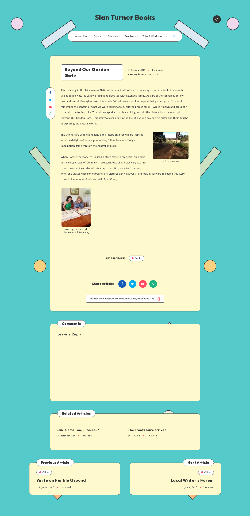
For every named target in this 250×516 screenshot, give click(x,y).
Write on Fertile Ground (61, 480)
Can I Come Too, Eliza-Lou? (77, 430)
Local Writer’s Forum (192, 480)
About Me (81, 36)
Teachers (130, 36)
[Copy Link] (125, 299)
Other (44, 472)
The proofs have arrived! (148, 430)
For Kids (113, 36)
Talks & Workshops (154, 36)
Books (97, 36)
